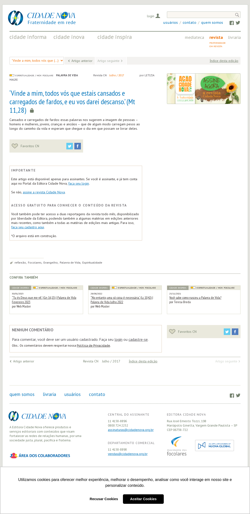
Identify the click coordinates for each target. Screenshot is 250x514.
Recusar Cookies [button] (104, 499)
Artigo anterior (82, 61)
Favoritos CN (25, 146)
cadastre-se (138, 339)
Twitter (235, 22)
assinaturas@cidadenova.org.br (131, 430)
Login (150, 16)
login (118, 339)
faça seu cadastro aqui (27, 227)
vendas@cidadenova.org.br (127, 454)
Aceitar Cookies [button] (143, 499)
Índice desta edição (224, 61)
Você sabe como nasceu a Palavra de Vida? (195, 297)
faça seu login (78, 183)
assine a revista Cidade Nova (44, 192)
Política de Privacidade (93, 345)
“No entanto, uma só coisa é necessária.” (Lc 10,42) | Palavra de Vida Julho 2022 (122, 299)
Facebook (229, 395)
